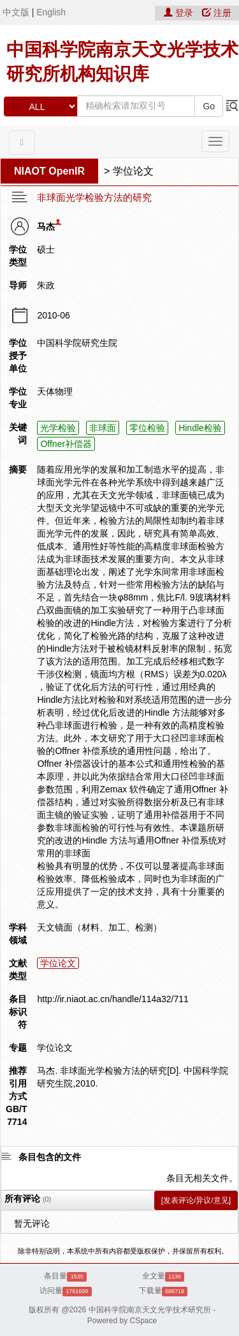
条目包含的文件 (49, 1157)
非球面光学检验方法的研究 (94, 198)
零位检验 (147, 428)
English (51, 12)
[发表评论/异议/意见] (196, 1200)
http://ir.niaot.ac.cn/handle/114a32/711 (112, 999)
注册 (216, 13)
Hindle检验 (200, 428)
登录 (180, 13)
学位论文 (133, 171)
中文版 (16, 12)
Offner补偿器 (66, 444)
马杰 (46, 226)
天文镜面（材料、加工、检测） (99, 927)
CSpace (143, 1320)
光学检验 (58, 428)
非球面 (102, 428)
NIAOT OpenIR (49, 171)
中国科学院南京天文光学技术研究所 (150, 1309)
